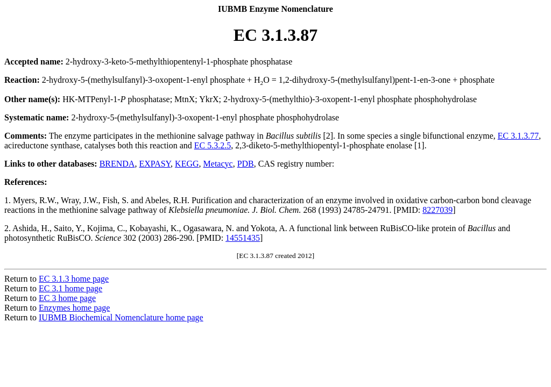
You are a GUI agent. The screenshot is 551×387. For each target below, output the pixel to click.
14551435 (242, 237)
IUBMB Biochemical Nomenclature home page (121, 317)
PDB (245, 163)
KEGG (187, 163)
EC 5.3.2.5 (212, 145)
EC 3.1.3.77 (518, 135)
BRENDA (117, 163)
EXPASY (155, 163)
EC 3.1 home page (70, 288)
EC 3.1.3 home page (74, 278)
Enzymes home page (74, 307)
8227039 (437, 209)
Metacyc (218, 163)
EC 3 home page (67, 298)
